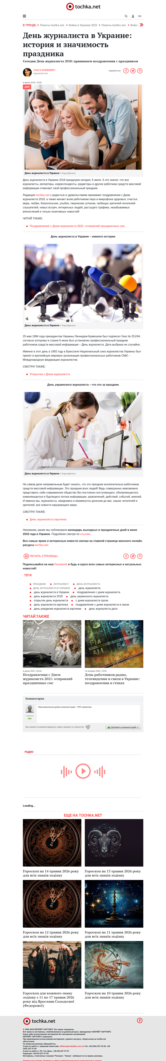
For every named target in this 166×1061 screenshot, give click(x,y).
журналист (61, 584)
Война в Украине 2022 (83, 25)
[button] (133, 16)
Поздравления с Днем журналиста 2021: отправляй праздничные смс (47, 678)
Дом (27, 87)
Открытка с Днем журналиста (50, 374)
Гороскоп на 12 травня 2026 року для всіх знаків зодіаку (51, 934)
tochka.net (42, 195)
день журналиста (88, 584)
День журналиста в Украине (51, 588)
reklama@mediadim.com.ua (72, 1046)
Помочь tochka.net (52, 25)
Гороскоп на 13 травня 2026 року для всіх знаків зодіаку (113, 873)
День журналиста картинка (48, 519)
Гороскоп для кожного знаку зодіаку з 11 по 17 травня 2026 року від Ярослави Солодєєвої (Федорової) (48, 999)
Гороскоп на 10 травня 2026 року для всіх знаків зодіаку (113, 995)
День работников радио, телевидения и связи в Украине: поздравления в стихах (112, 678)
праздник (39, 584)
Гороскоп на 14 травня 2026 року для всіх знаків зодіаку (51, 873)
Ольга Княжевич (44, 70)
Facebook (60, 564)
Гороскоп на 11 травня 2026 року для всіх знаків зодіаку (113, 934)
